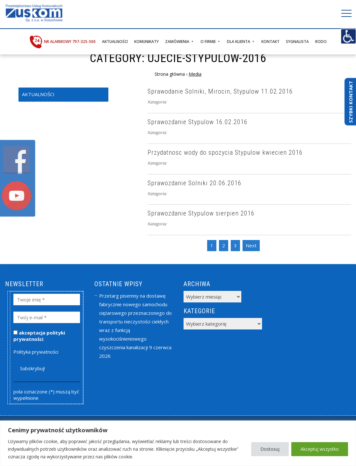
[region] (178, 443)
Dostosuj (270, 449)
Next (251, 245)
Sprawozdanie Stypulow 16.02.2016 (198, 122)
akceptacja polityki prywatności (39, 335)
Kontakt (270, 41)
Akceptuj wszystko (320, 449)
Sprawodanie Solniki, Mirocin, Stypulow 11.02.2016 (220, 91)
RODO (321, 41)
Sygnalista (297, 41)
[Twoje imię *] (46, 299)
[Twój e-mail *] (46, 317)
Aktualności (115, 41)
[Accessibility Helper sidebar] (348, 36)
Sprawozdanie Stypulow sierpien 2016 (201, 213)
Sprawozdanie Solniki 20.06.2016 (195, 183)
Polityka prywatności (35, 352)
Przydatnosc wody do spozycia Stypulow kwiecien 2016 (225, 152)
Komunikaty (146, 41)
